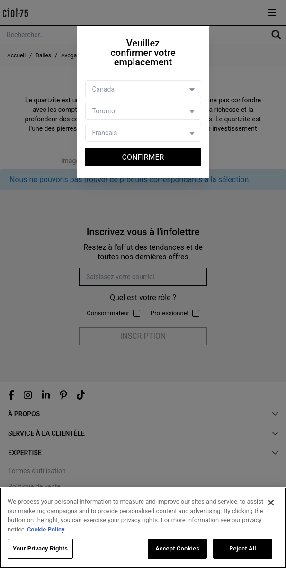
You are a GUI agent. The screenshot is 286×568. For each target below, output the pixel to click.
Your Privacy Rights (40, 548)
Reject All (242, 548)
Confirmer (143, 157)
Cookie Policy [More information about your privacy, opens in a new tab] (46, 529)
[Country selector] (143, 89)
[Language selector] (143, 133)
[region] (143, 527)
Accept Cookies (177, 548)
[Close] (270, 502)
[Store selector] (143, 111)
